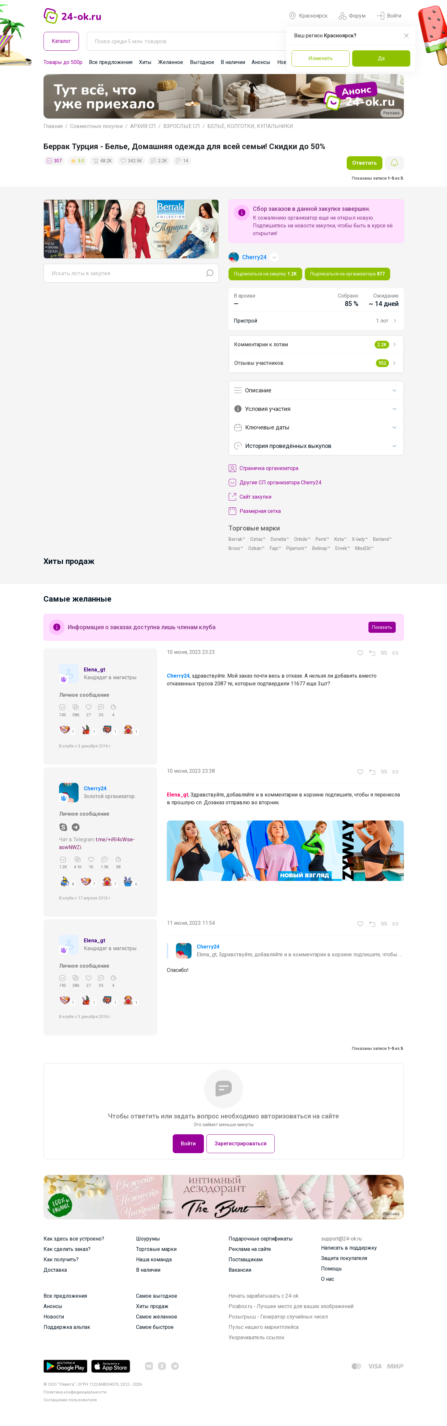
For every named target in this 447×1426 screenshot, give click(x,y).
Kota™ (340, 539)
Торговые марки (156, 1249)
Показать (382, 627)
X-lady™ (360, 539)
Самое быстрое (155, 1327)
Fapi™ (275, 548)
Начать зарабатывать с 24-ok (264, 1296)
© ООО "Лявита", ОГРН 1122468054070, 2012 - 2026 (92, 1384)
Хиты (145, 62)
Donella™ (280, 539)
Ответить (364, 163)
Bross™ (236, 548)
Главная (53, 126)
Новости (53, 1317)
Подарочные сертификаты (261, 1239)
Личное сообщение (84, 695)
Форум (352, 16)
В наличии (233, 62)
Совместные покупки (96, 126)
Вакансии (240, 1270)
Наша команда (154, 1259)
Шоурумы (148, 1239)
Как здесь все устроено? (73, 1239)
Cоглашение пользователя (70, 1399)
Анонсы (261, 62)
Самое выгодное (156, 1296)
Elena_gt (94, 670)
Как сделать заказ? (67, 1249)
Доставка (55, 1270)
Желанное (170, 62)
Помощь (331, 1269)
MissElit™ (364, 548)
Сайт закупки (250, 497)
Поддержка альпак (66, 1327)
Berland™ (382, 539)
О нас (327, 1279)
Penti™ (322, 539)
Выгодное (202, 62)
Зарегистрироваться (241, 1143)
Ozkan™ (256, 548)
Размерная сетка (255, 511)
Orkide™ (302, 539)
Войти (389, 16)
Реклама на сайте (250, 1249)
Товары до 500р (62, 62)
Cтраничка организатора (263, 468)
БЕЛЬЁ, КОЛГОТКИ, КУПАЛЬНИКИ (250, 126)
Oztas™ (258, 539)
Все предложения (110, 62)
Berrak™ (237, 539)
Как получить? (61, 1259)
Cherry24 (95, 788)
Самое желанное (156, 1317)
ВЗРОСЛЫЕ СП (181, 126)
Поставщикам (246, 1259)
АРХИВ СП (143, 126)
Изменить (320, 58)
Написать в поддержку (349, 1248)
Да (381, 58)
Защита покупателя (344, 1258)
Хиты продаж (152, 1306)
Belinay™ (321, 548)
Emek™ (342, 548)
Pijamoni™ (296, 548)
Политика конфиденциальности (74, 1392)
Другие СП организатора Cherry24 (275, 483)
